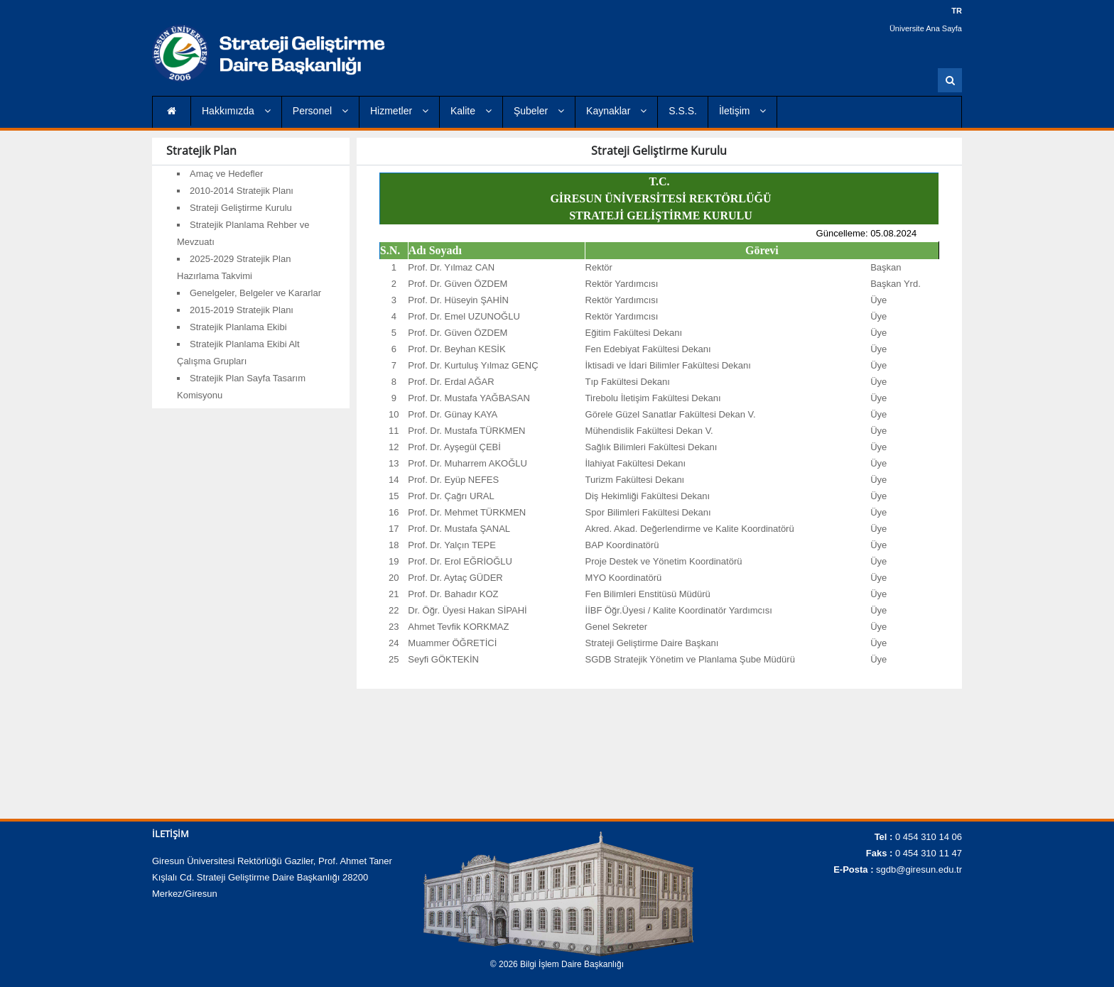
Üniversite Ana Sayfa (925, 28)
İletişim (742, 110)
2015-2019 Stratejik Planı (241, 310)
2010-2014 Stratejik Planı (241, 190)
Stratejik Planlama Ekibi (238, 327)
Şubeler (539, 110)
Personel (320, 110)
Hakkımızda (236, 110)
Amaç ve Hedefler (226, 173)
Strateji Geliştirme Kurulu (241, 207)
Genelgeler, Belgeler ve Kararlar (255, 293)
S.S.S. (683, 110)
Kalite (471, 110)
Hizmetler (399, 110)
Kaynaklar (616, 110)
